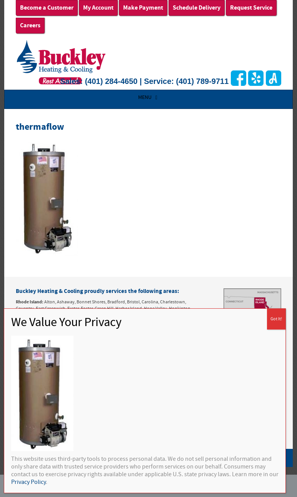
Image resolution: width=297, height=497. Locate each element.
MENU (148, 97)
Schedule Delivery (196, 7)
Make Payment (143, 7)
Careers (30, 25)
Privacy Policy (28, 482)
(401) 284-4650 (111, 81)
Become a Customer (46, 7)
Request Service (251, 7)
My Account (98, 7)
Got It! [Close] (276, 319)
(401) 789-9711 (202, 81)
